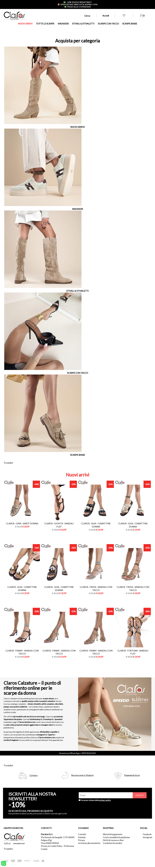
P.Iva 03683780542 (50, 843)
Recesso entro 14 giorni (82, 775)
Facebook (147, 834)
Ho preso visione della (96, 800)
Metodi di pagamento (112, 834)
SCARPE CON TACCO (108, 23)
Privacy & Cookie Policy (51, 846)
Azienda (81, 837)
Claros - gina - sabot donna (22, 523)
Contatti (82, 834)
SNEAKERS (63, 23)
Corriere (33, 775)
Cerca (87, 15)
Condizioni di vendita (112, 843)
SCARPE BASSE (129, 23)
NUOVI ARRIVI (25, 23)
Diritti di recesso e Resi (113, 840)
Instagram (147, 837)
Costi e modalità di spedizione (116, 837)
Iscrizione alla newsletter (89, 843)
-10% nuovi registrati (77, 2)
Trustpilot (8, 462)
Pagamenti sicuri (132, 775)
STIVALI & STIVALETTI (83, 23)
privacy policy (105, 800)
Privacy (81, 840)
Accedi (105, 15)
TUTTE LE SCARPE (45, 23)
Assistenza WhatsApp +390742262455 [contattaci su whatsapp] (77, 753)
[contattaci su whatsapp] (3, 863)
